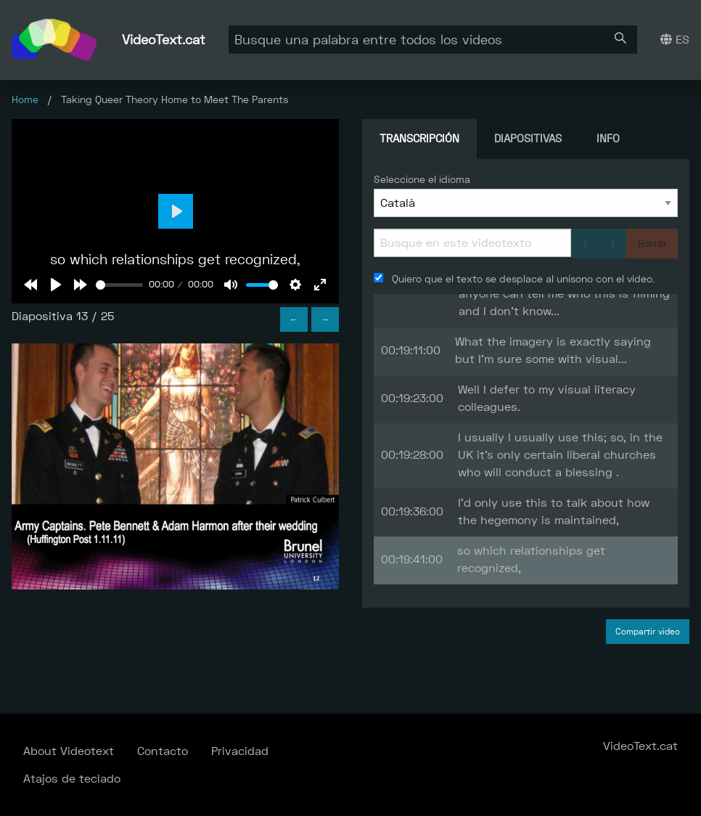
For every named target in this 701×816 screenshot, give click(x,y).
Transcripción (419, 138)
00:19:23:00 (412, 398)
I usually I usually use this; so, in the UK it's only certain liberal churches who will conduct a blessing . (560, 455)
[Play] (55, 284)
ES (674, 39)
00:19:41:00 (412, 559)
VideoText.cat (163, 39)
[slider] (119, 285)
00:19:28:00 (412, 454)
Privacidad (239, 751)
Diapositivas (528, 138)
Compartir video (647, 631)
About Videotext (68, 751)
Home (25, 99)
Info (608, 138)
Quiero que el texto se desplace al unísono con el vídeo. (514, 278)
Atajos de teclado (71, 778)
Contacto (162, 751)
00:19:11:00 (410, 350)
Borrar (652, 243)
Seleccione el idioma (422, 179)
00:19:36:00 (412, 511)
